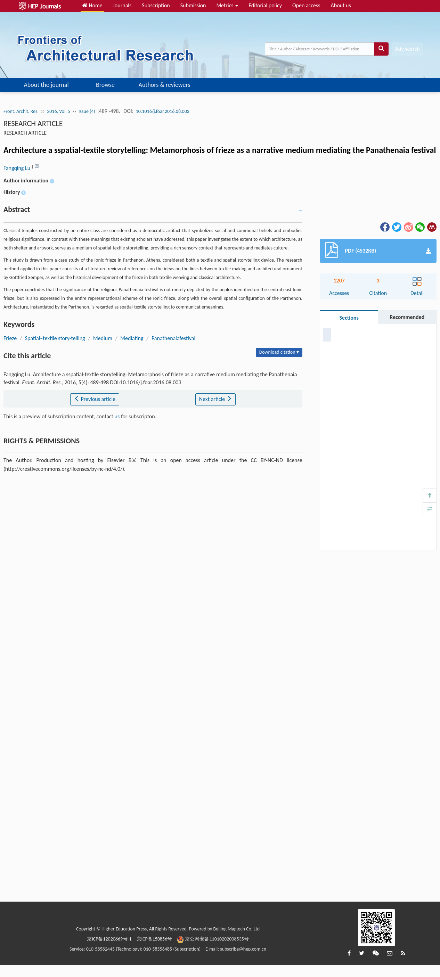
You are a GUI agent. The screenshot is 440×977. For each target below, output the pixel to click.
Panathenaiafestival (173, 338)
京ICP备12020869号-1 (109, 939)
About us (341, 5)
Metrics (227, 5)
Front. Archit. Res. (21, 111)
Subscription (156, 5)
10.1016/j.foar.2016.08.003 (162, 111)
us (117, 416)
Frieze (10, 338)
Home (92, 5)
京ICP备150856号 (154, 939)
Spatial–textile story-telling (55, 338)
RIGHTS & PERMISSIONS (356, 375)
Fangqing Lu (17, 168)
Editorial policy (265, 5)
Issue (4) (87, 111)
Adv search (407, 49)
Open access (306, 5)
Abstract (338, 334)
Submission (193, 5)
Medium (102, 338)
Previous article (94, 399)
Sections (349, 317)
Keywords (339, 348)
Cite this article (345, 362)
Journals (122, 5)
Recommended (407, 317)
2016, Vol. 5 (58, 111)
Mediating (131, 338)
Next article (215, 399)
